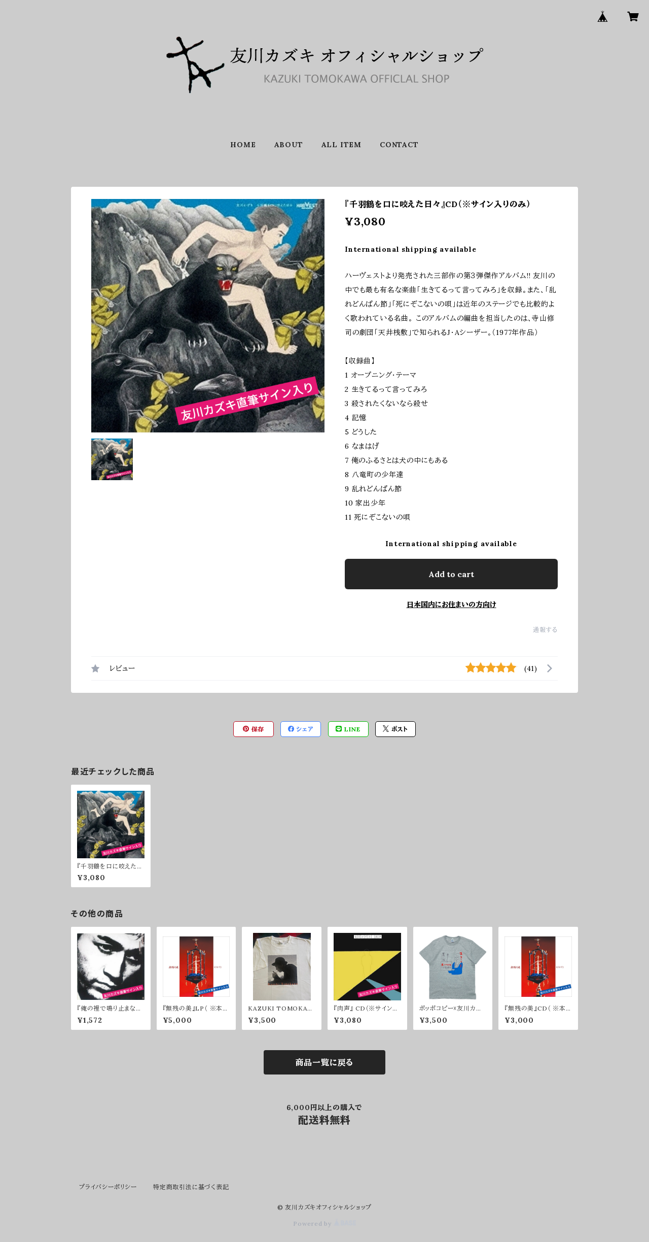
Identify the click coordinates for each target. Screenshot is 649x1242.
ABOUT (288, 144)
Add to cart (451, 574)
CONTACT (399, 144)
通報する (545, 629)
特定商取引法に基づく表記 (191, 1187)
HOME (243, 144)
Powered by (324, 1223)
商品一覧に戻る (325, 1062)
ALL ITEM (341, 144)
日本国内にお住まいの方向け (451, 604)
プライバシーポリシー (108, 1187)
